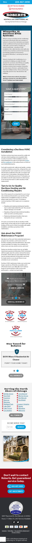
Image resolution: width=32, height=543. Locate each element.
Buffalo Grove (8, 394)
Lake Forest (8, 408)
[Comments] (16, 116)
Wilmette (21, 410)
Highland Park (8, 404)
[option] (16, 283)
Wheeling (21, 408)
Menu (5, 2)
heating (27, 160)
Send (16, 124)
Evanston (7, 398)
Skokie (20, 406)
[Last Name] (16, 99)
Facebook (14, 522)
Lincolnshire (8, 410)
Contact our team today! (15, 80)
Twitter (18, 522)
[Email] (16, 109)
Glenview (7, 402)
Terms (4, 541)
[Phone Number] (16, 104)
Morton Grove (23, 396)
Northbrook (22, 398)
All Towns (15, 415)
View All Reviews (15, 302)
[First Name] (16, 94)
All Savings (15, 375)
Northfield (22, 400)
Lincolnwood (22, 394)
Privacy (1, 541)
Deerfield (7, 396)
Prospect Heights (23, 404)
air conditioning (8, 162)
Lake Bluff (7, 406)
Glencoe (6, 400)
